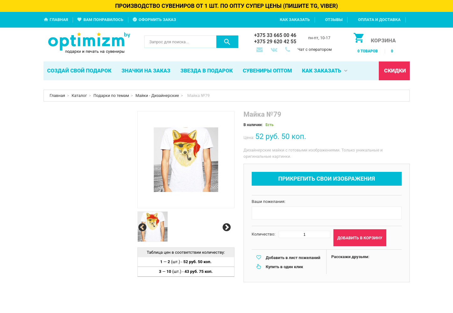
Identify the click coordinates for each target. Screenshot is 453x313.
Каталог (79, 95)
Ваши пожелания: (269, 201)
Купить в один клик (284, 266)
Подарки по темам (111, 95)
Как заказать (295, 19)
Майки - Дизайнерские (157, 95)
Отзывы (334, 19)
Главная (59, 19)
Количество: (263, 234)
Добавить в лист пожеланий (293, 257)
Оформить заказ (157, 19)
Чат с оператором (314, 49)
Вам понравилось (103, 19)
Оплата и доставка (379, 19)
